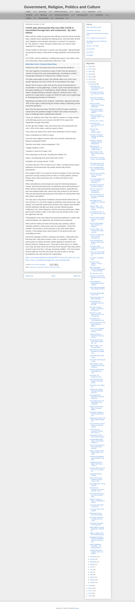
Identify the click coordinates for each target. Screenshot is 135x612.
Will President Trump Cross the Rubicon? (96, 514)
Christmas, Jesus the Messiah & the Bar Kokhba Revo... (96, 142)
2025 (90, 69)
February (93, 580)
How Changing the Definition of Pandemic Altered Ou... (97, 396)
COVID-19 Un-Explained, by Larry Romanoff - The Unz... (97, 330)
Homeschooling (43, 18)
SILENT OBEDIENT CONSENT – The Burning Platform (95, 546)
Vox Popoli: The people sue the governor (96, 524)
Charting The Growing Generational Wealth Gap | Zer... (96, 391)
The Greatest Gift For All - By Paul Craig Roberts (97, 164)
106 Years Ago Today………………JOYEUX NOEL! (96, 130)
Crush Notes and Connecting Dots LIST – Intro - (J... (97, 125)
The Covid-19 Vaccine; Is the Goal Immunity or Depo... (97, 495)
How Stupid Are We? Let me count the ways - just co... (97, 213)
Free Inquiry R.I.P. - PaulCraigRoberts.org (97, 319)
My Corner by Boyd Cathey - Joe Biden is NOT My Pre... (97, 308)
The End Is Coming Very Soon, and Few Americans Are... (97, 236)
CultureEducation (82, 15)
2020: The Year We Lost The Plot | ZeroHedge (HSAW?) (97, 196)
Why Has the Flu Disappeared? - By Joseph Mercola (96, 147)
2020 (90, 82)
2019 (90, 585)
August (92, 564)
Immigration (99, 15)
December (93, 84)
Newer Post (29, 276)
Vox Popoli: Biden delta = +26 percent (97, 505)
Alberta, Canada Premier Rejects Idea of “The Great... (97, 452)
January (92, 582)
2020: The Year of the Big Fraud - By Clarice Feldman (97, 175)
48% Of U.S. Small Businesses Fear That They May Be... (97, 314)
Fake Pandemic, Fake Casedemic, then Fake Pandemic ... (97, 365)
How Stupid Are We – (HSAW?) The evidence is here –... (97, 202)
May (91, 572)
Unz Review (89, 52)
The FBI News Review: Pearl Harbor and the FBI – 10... (96, 341)
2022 (90, 76)
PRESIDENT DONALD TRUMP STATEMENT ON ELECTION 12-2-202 (97, 540)
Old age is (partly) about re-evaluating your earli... (97, 371)
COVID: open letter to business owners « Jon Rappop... (97, 116)
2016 (90, 593)
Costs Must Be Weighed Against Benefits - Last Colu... (97, 458)
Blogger (77, 608)
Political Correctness (60, 11)
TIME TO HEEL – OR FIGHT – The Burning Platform (97, 207)
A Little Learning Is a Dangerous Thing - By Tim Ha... (97, 335)
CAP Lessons (60, 18)
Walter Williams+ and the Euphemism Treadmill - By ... (97, 529)
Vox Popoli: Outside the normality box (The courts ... (96, 519)
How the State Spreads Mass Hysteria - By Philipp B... (96, 225)
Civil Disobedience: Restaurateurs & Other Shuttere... (97, 283)
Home (53, 276)
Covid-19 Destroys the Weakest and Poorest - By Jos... (97, 242)
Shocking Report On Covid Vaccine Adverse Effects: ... (97, 324)
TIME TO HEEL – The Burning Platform (96, 346)
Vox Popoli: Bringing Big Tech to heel (97, 294)
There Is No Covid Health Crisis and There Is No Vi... (97, 253)
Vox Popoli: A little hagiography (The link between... (97, 248)
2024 (90, 71)
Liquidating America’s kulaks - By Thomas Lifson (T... (96, 464)
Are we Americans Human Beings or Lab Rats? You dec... (97, 425)
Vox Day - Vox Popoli (92, 46)
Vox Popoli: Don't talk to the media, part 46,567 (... (97, 93)
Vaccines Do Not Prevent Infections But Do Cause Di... (97, 277)
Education (29, 15)
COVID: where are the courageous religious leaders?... (96, 111)
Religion (28, 18)
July (91, 567)
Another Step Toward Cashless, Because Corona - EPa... (96, 479)
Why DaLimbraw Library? (93, 27)
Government (42, 11)
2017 (90, 590)
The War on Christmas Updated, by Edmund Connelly (97, 136)
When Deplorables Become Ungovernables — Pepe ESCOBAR (97, 269)
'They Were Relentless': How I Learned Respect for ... (97, 99)
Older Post (77, 276)
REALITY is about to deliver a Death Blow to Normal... (97, 501)
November (93, 556)
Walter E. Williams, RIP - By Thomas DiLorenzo (97, 533)
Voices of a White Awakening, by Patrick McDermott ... (97, 105)
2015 (90, 596)
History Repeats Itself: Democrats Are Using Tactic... (97, 153)
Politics (28, 11)
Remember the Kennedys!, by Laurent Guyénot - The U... (97, 489)
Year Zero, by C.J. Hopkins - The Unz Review (96, 263)
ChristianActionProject (62, 15)
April (91, 574)
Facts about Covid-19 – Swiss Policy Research (97, 436)
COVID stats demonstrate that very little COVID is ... (97, 289)
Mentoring (43, 15)
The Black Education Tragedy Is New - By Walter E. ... (96, 551)
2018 (90, 588)
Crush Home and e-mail (93, 30)
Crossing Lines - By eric (97, 121)
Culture (77, 11)
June (91, 569)
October (92, 559)
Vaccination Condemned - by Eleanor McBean (97, 185)
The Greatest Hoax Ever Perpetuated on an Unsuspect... (97, 402)
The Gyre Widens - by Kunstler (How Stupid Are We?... (97, 230)
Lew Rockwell (90, 49)
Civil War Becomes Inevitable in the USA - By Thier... (97, 303)
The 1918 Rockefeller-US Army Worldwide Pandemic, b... (97, 180)
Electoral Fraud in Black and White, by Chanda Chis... (97, 351)
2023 (90, 74)
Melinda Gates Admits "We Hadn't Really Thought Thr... (97, 419)
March (92, 577)
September (93, 562)
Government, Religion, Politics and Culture (62, 7)
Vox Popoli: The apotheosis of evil (95, 376)
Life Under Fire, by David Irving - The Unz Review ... (97, 159)
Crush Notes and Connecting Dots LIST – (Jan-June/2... (97, 88)
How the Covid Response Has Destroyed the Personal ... (97, 446)
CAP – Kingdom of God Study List (96, 38)
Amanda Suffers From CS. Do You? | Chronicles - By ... (97, 469)
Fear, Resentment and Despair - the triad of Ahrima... (96, 381)
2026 (90, 66)
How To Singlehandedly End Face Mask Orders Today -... (97, 169)
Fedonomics (91, 11)
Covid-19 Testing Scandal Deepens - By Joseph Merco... (97, 219)
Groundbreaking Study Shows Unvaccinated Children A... (96, 441)
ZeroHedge (89, 55)
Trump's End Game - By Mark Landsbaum (97, 298)
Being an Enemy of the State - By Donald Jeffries (96, 408)
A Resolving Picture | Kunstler (96, 474)
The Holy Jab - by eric (96, 273)
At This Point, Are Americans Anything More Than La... (96, 431)
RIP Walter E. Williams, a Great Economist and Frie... (97, 414)
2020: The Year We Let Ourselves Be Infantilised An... (96, 190)
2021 (90, 79)
